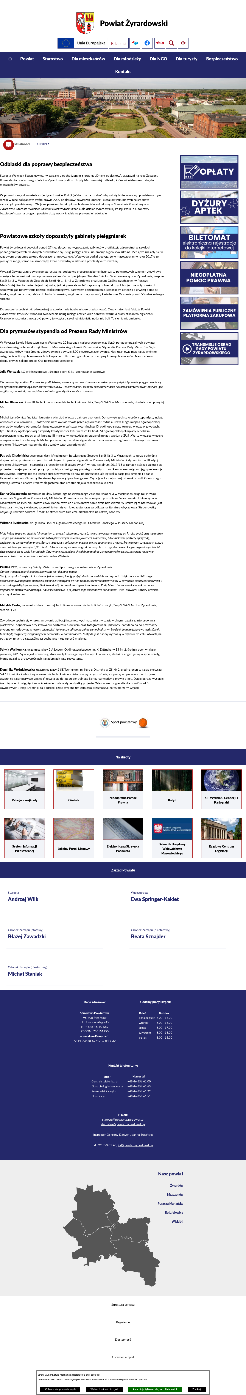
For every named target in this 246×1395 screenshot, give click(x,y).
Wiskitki (176, 1217)
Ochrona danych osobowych (60, 1389)
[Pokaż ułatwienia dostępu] (171, 37)
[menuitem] (10, 52)
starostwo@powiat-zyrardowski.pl (123, 1118)
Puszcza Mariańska (168, 1198)
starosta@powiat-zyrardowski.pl (123, 1113)
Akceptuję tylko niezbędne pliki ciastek (155, 1389)
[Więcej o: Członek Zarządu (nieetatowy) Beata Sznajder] (177, 928)
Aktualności (21, 137)
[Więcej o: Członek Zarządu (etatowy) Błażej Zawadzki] (54, 928)
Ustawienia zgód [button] (123, 1351)
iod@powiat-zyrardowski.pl (135, 1139)
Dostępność (123, 1333)
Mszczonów (174, 1189)
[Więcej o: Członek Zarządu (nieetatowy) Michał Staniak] (54, 965)
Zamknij (196, 1389)
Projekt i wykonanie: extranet (123, 1368)
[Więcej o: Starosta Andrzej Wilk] (54, 890)
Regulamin (123, 1316)
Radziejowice (173, 1208)
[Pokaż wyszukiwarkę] (184, 37)
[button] (8, 145)
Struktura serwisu (123, 1298)
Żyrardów (175, 1179)
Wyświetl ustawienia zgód (104, 1389)
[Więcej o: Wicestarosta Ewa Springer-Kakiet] (177, 890)
